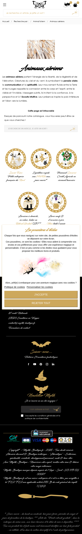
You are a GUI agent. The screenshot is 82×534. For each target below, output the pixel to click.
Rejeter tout (41, 303)
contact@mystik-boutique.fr (21, 323)
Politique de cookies (14, 286)
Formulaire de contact (19, 328)
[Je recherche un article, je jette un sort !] (41, 13)
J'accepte (41, 294)
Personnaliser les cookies (40, 286)
